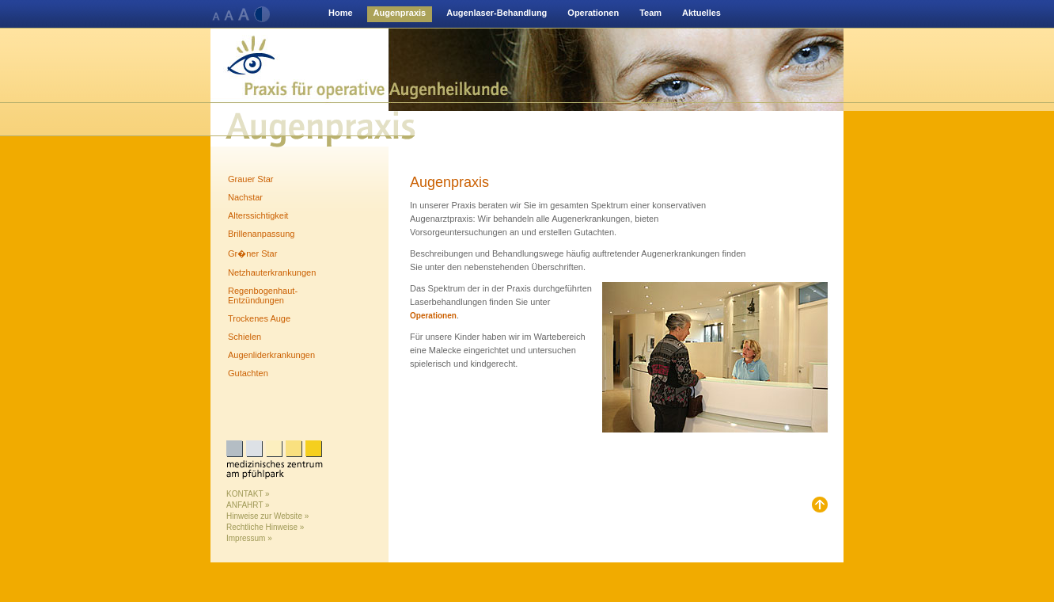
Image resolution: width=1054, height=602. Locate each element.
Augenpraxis (400, 12)
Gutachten (248, 373)
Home (340, 12)
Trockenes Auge (259, 318)
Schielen (244, 336)
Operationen (593, 12)
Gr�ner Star (252, 253)
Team (650, 12)
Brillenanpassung (261, 233)
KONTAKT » (248, 494)
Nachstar (245, 197)
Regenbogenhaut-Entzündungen (263, 295)
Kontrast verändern (262, 15)
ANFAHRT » (248, 505)
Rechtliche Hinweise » (265, 527)
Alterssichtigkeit (258, 215)
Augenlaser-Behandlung (496, 12)
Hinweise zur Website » (267, 516)
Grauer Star (250, 179)
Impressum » (249, 538)
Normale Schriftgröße (217, 15)
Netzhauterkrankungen (272, 272)
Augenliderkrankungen (271, 355)
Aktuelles (701, 12)
